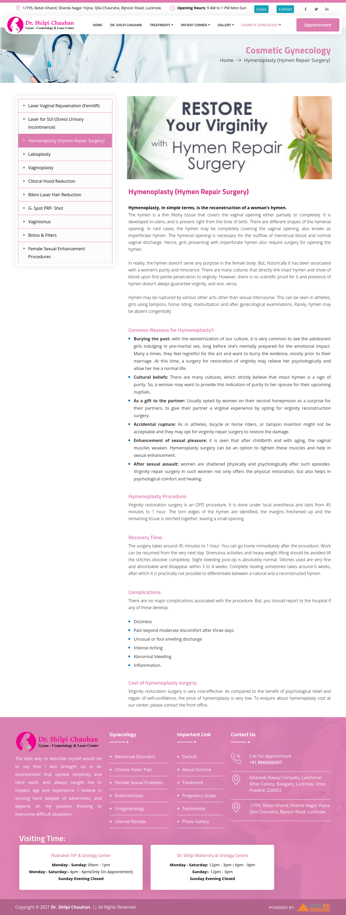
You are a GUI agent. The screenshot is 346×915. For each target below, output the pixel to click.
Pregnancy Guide (199, 795)
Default (189, 757)
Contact (285, 9)
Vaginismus (39, 222)
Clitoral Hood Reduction (51, 181)
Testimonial (193, 808)
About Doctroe (196, 770)
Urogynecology (129, 808)
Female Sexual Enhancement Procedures (56, 253)
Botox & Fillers (42, 235)
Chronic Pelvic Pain (133, 770)
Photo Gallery (195, 821)
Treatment (192, 782)
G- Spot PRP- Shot (45, 208)
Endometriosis (129, 795)
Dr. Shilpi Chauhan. (71, 907)
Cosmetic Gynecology (260, 25)
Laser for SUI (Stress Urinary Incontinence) (56, 123)
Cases (261, 9)
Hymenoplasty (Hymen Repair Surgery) (66, 141)
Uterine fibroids (130, 821)
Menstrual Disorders (135, 757)
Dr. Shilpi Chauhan (126, 25)
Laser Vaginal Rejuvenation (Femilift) (64, 106)
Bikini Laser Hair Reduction (54, 195)
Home (97, 25)
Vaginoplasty (41, 168)
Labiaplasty (39, 154)
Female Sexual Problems (139, 782)
